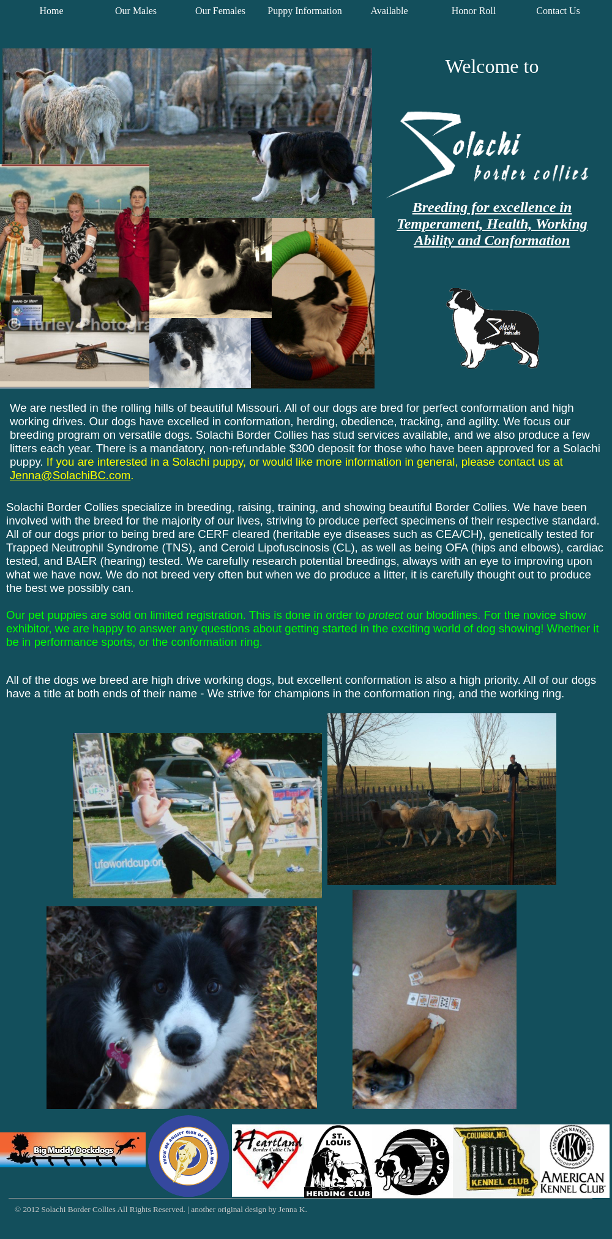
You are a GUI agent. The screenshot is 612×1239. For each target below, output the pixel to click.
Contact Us (558, 11)
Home (51, 11)
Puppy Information (304, 11)
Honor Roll (474, 11)
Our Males (136, 11)
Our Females (220, 11)
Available (389, 11)
